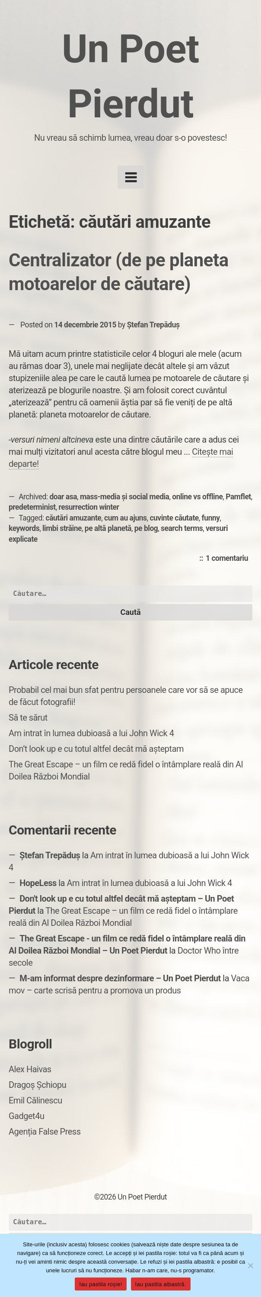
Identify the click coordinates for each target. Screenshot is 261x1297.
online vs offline (197, 496)
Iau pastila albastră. (160, 1284)
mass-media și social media (124, 496)
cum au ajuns (125, 518)
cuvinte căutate (174, 518)
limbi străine (62, 528)
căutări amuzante (74, 518)
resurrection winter (89, 507)
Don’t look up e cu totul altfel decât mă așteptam (96, 749)
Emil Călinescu (35, 1100)
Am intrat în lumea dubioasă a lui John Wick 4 (91, 733)
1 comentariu (229, 559)
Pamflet (238, 496)
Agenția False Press (45, 1131)
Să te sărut (28, 717)
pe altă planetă (108, 528)
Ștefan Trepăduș (153, 324)
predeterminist (32, 507)
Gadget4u (26, 1116)
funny (211, 518)
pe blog (146, 528)
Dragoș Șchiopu (37, 1085)
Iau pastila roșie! (100, 1284)
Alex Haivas (30, 1069)
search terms (182, 528)
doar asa (63, 496)
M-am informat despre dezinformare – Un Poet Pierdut (120, 978)
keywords (24, 528)
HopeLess (38, 883)
